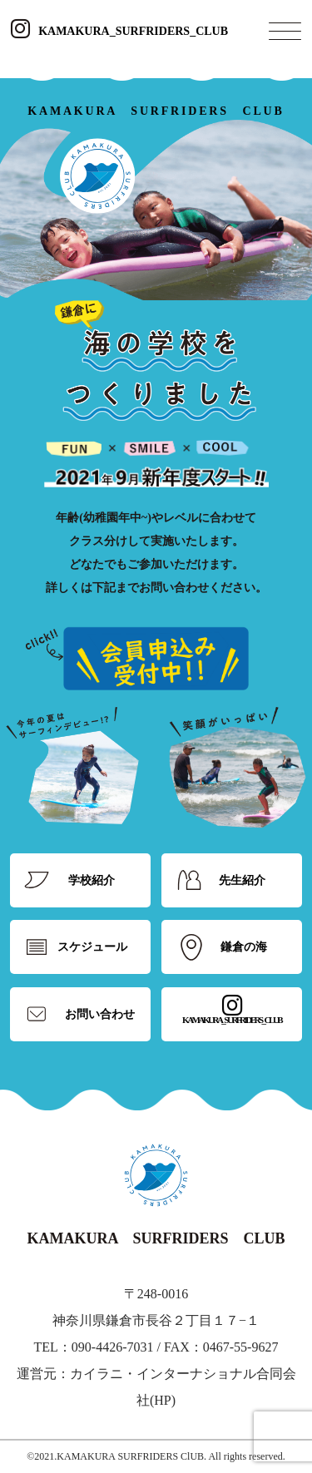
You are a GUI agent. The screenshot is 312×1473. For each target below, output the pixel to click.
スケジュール (92, 947)
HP (162, 1400)
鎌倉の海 (243, 947)
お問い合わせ (100, 1014)
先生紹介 (242, 880)
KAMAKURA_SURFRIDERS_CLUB (119, 31)
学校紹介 (91, 880)
